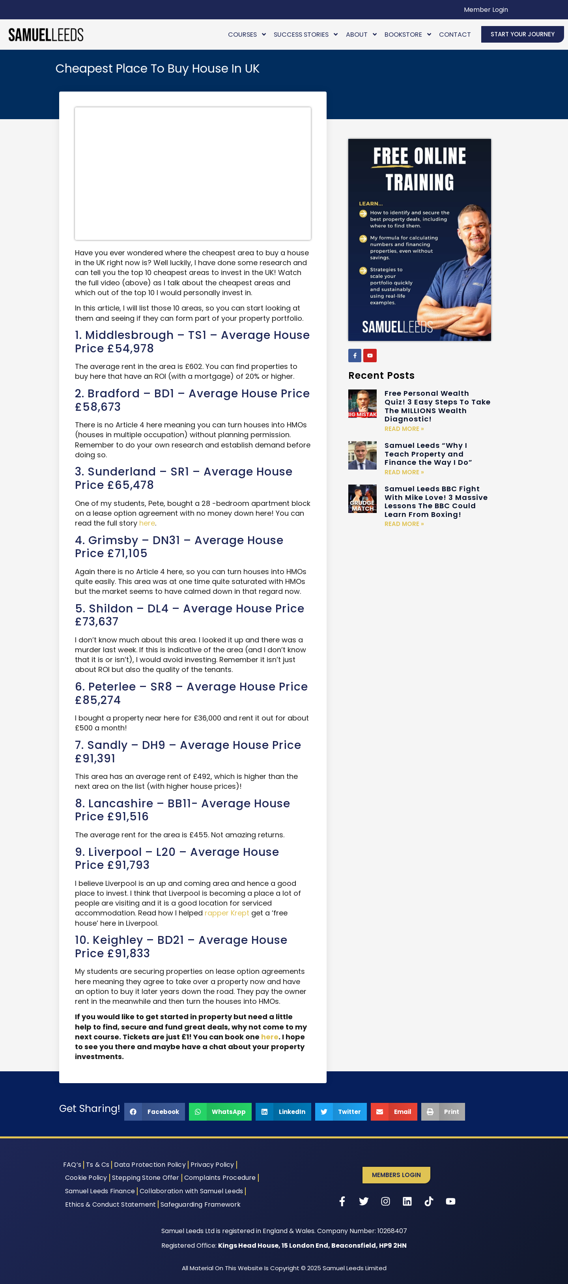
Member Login (486, 9)
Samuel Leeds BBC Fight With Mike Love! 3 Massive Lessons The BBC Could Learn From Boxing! (436, 501)
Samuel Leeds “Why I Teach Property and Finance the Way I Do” (429, 453)
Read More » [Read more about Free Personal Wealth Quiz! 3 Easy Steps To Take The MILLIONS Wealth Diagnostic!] (404, 429)
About (362, 34)
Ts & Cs (97, 1164)
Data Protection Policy (149, 1164)
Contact (455, 34)
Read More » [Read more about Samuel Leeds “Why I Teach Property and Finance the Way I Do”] (404, 472)
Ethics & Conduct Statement (110, 1204)
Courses (247, 34)
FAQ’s (72, 1164)
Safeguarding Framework (201, 1204)
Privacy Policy (212, 1164)
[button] (154, 1112)
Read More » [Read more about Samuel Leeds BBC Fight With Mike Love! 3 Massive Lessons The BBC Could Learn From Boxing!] (404, 524)
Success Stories (306, 34)
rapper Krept (227, 913)
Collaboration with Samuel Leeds (191, 1191)
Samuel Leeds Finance (100, 1191)
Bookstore (408, 34)
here (147, 523)
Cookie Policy (86, 1177)
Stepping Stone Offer (145, 1177)
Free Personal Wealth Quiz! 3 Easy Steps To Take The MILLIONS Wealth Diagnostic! (438, 406)
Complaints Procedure (220, 1177)
